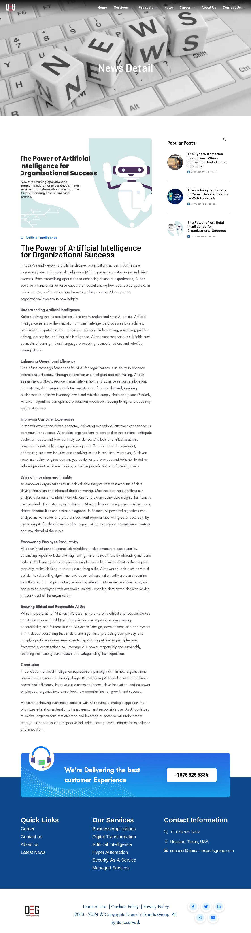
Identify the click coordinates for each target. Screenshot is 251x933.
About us (29, 844)
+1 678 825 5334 (192, 775)
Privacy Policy (156, 907)
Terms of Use (94, 907)
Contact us (31, 836)
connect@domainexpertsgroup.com (202, 850)
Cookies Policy (125, 907)
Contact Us (232, 7)
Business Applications (114, 828)
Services (121, 7)
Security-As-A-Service (114, 860)
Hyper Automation (110, 852)
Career (185, 7)
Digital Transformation (114, 836)
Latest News (33, 852)
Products (146, 7)
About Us (209, 7)
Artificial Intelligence (112, 844)
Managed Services (111, 867)
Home (102, 7)
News (168, 7)
